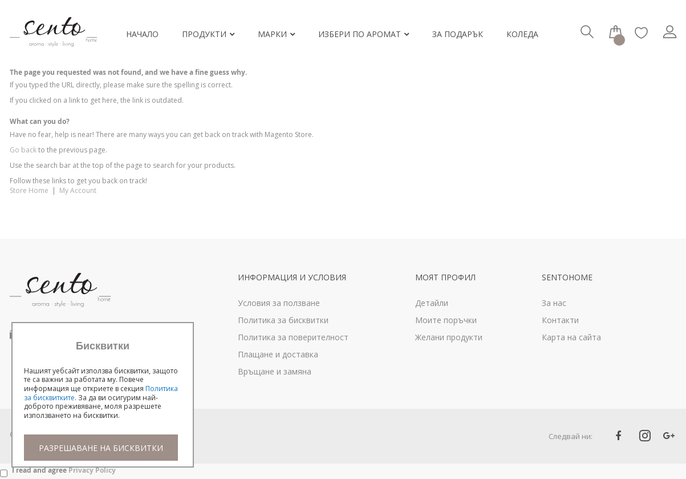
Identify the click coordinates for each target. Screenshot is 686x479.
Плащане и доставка (278, 354)
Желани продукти (448, 337)
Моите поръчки (446, 320)
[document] (102, 400)
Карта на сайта (571, 337)
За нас (554, 302)
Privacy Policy (92, 470)
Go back (23, 150)
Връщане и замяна (274, 371)
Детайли (431, 302)
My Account (77, 190)
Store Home (29, 190)
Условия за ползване (279, 302)
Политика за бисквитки (283, 320)
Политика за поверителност (293, 337)
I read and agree (64, 470)
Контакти (560, 320)
